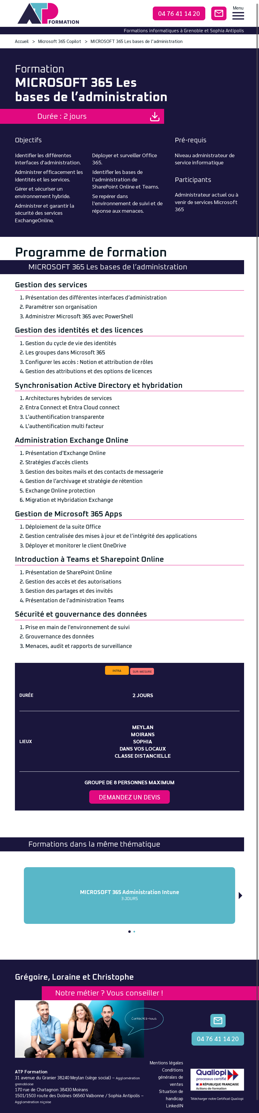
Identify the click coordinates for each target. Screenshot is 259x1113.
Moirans (143, 734)
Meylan (142, 726)
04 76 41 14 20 (179, 13)
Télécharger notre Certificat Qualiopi (216, 1098)
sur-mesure (142, 671)
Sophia (142, 741)
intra (116, 670)
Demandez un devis (129, 797)
